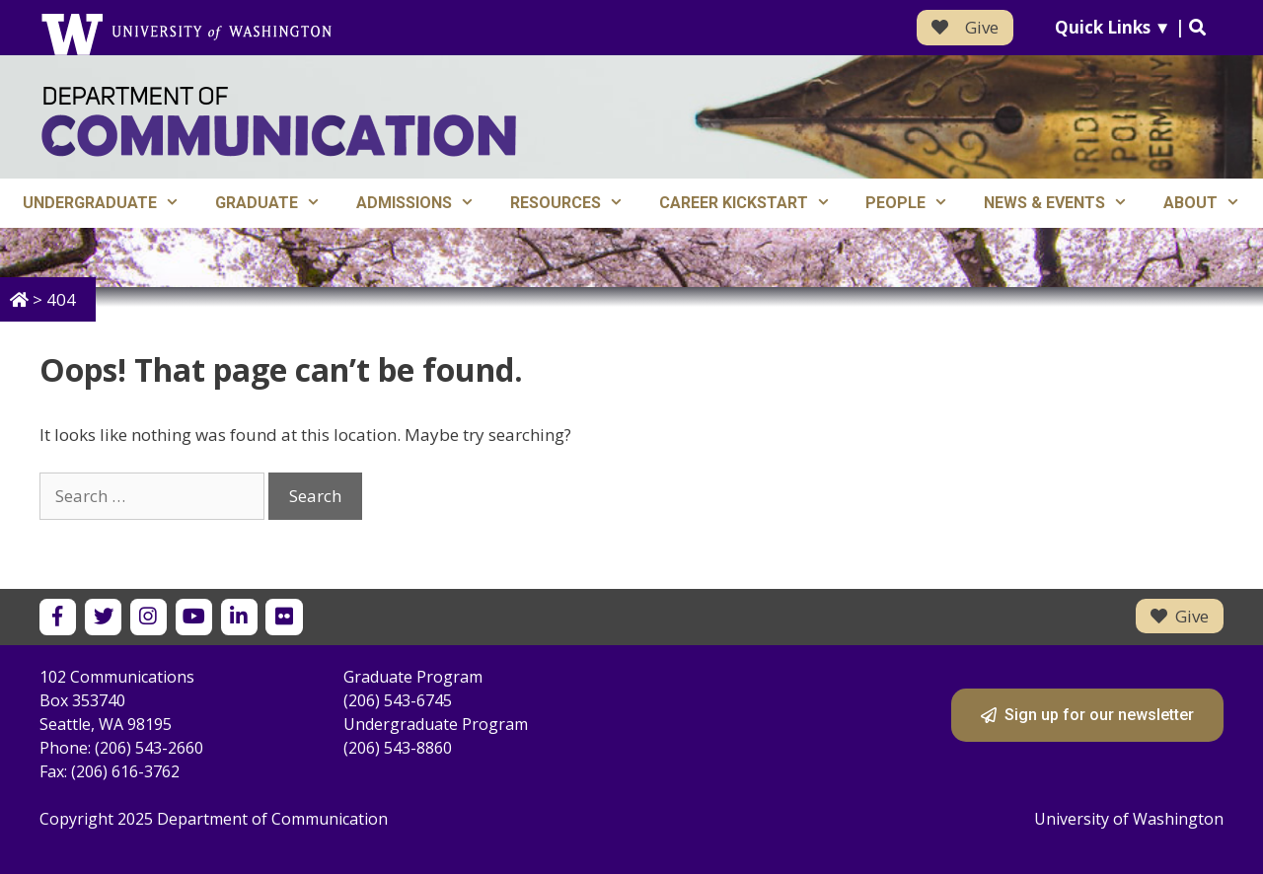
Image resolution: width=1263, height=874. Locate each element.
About (1210, 203)
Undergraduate (110, 203)
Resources (575, 203)
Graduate (276, 203)
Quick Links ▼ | (1130, 27)
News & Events (1065, 203)
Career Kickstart (754, 203)
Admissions (424, 203)
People (915, 203)
